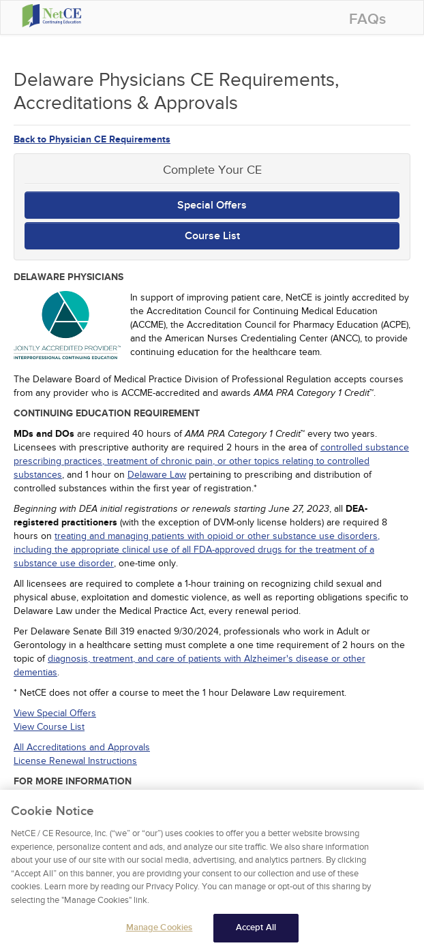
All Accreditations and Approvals (82, 747)
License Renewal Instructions (75, 761)
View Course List (49, 727)
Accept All (256, 930)
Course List (212, 236)
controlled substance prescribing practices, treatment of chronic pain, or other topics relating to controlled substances (211, 461)
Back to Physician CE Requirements (92, 139)
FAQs (367, 19)
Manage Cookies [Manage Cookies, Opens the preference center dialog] (159, 930)
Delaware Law (156, 474)
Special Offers (212, 205)
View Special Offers (55, 713)
